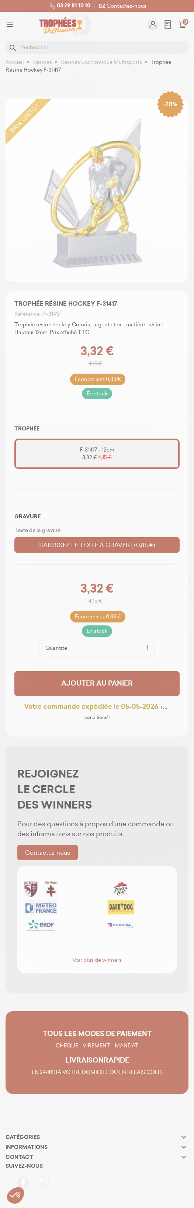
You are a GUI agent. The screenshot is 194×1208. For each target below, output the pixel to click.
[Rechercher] (97, 47)
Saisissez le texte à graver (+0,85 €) (97, 545)
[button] (15, 1195)
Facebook (23, 1182)
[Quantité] (111, 648)
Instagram (43, 1182)
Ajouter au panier (97, 683)
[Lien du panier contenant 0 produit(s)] (182, 25)
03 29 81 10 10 (69, 5)
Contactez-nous (122, 5)
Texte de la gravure (37, 530)
